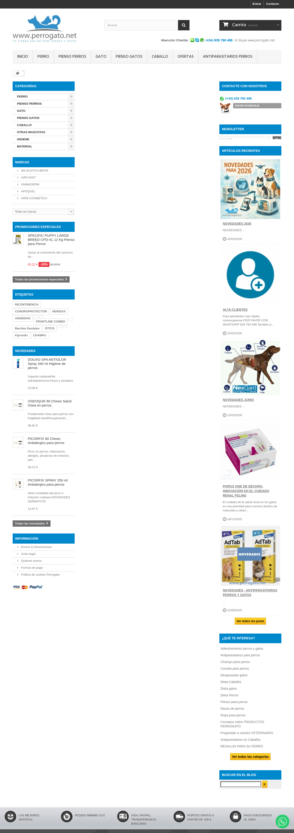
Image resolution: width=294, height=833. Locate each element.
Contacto (272, 4)
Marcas (22, 162)
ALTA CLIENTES (235, 313)
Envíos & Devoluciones (36, 547)
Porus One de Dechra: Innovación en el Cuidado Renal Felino (246, 494)
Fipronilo (21, 335)
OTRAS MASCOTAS (31, 132)
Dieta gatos (228, 691)
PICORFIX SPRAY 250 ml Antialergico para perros (48, 482)
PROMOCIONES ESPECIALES (38, 227)
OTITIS (49, 328)
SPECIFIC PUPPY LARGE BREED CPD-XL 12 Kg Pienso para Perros (51, 239)
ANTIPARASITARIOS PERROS (227, 56)
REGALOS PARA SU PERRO (241, 749)
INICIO (22, 56)
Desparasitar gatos (234, 678)
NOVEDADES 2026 (237, 227)
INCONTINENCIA (27, 304)
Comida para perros (234, 671)
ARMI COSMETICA (33, 198)
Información (26, 538)
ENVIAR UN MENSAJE (247, 105)
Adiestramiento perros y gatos (241, 651)
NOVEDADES (25, 351)
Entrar (256, 4)
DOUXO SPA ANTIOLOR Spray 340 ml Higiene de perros (47, 363)
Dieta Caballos (230, 685)
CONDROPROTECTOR (31, 311)
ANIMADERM (29, 184)
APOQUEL (27, 191)
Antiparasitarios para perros (240, 658)
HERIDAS (59, 311)
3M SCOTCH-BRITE (34, 170)
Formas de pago (31, 567)
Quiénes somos (31, 560)
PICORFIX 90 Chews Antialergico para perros (46, 441)
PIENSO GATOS (129, 56)
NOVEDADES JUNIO (238, 403)
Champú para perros (235, 665)
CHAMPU (39, 335)
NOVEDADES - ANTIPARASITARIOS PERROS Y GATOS (250, 596)
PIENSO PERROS (72, 56)
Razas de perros (232, 711)
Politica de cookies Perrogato (40, 574)
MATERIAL (24, 146)
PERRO (43, 56)
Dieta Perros (229, 698)
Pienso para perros (234, 705)
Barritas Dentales (27, 328)
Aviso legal (27, 554)
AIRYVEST (28, 177)
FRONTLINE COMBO (50, 321)
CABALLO (160, 56)
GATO (101, 56)
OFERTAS (186, 56)
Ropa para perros (233, 718)
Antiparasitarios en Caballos (240, 742)
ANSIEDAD (23, 318)
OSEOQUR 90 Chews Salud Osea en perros (49, 403)
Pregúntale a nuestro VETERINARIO (246, 736)
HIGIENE (23, 139)
